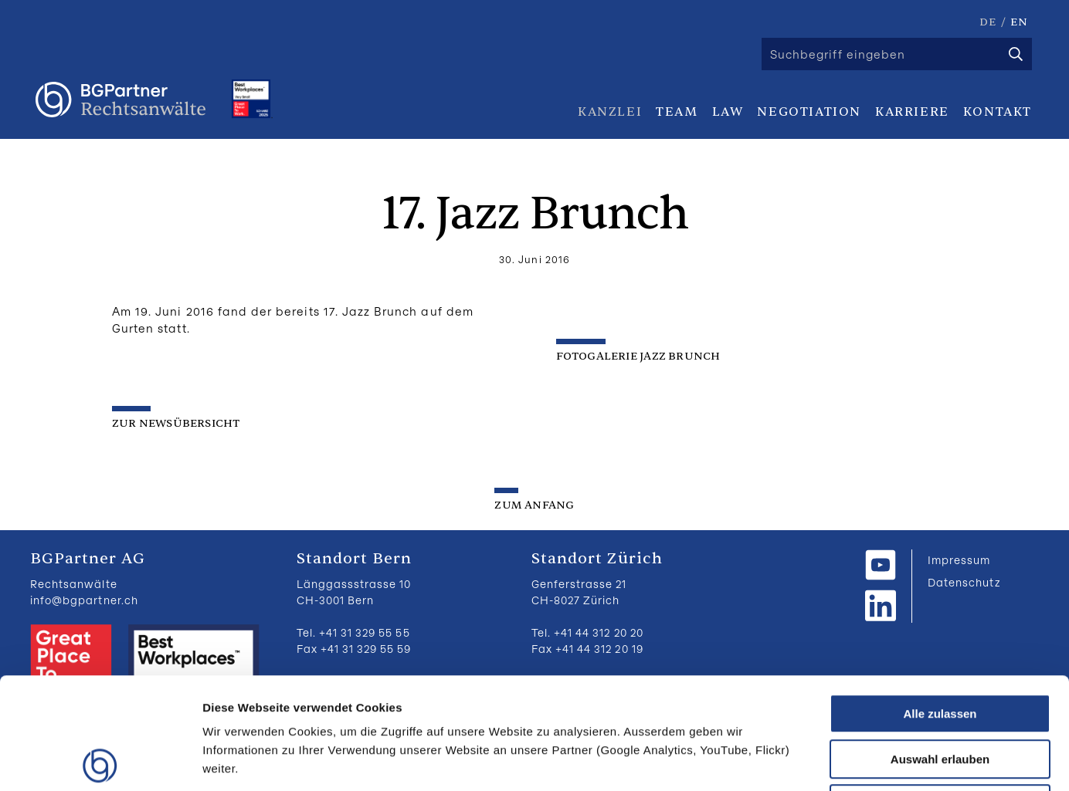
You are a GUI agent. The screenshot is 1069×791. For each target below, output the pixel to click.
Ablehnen (940, 692)
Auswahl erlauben (940, 647)
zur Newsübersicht (176, 423)
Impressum (959, 559)
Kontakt (997, 112)
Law (728, 112)
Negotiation (809, 112)
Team (676, 112)
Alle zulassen (939, 602)
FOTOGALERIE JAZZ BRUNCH (639, 356)
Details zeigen (821, 760)
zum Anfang (534, 505)
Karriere (912, 112)
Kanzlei (610, 112)
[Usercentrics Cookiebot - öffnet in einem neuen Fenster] (100, 760)
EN (1019, 22)
